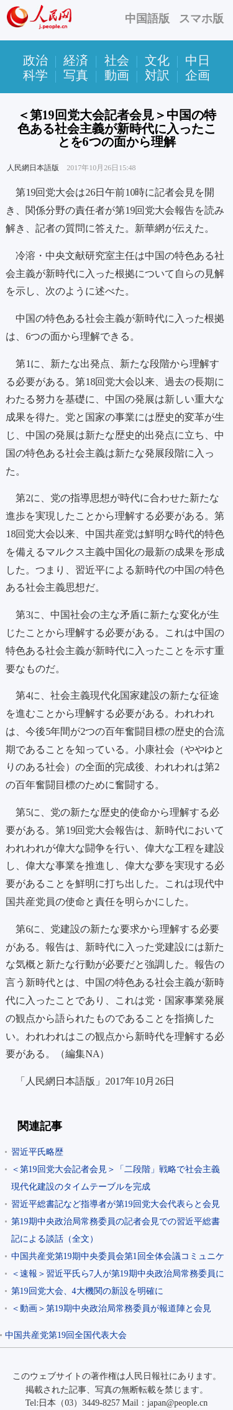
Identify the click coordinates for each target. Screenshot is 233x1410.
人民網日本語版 (33, 167)
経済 (75, 60)
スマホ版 (201, 18)
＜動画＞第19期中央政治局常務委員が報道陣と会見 (111, 1308)
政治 (35, 60)
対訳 (157, 75)
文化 (157, 60)
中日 (197, 60)
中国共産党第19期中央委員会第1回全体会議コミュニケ (117, 1256)
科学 (35, 75)
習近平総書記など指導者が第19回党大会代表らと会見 (115, 1204)
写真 (75, 75)
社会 (116, 60)
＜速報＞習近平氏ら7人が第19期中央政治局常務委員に (117, 1273)
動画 (116, 75)
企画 (197, 75)
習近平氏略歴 (37, 1152)
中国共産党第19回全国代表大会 (66, 1335)
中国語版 (147, 18)
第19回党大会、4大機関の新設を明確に (87, 1291)
